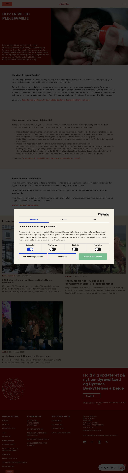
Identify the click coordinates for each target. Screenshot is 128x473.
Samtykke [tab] (34, 219)
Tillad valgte (62, 257)
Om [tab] (94, 219)
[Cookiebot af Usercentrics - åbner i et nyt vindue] (99, 214)
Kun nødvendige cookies (33, 257)
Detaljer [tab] (64, 219)
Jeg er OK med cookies (93, 257)
